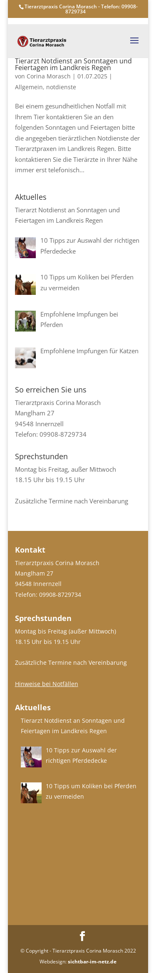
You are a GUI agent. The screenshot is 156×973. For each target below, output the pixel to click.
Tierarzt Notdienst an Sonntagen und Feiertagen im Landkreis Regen (73, 64)
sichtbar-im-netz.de (92, 961)
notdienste (61, 87)
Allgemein (29, 87)
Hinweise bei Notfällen (46, 684)
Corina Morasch (49, 76)
